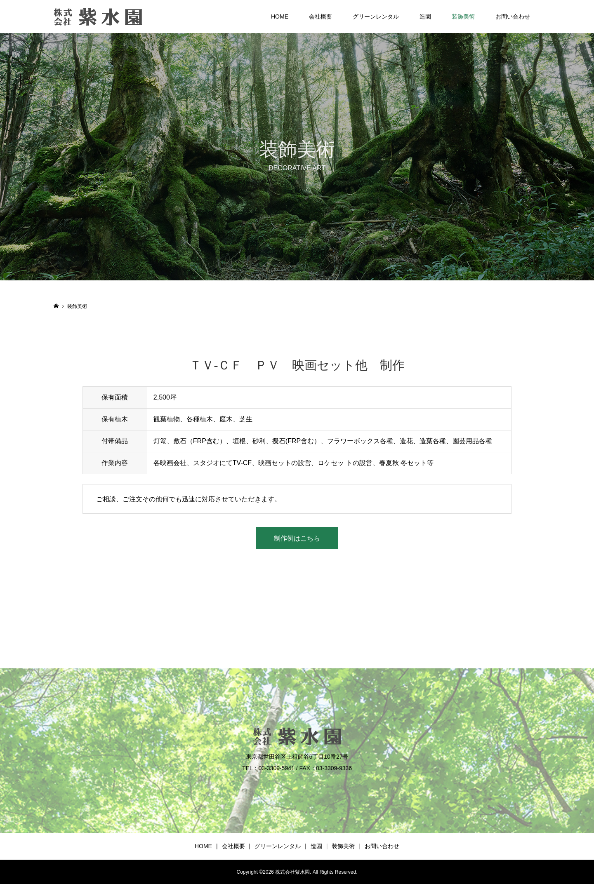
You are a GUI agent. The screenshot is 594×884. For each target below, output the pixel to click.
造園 (425, 16)
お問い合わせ (512, 16)
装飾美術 (463, 16)
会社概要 (320, 16)
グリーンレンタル (376, 16)
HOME (279, 16)
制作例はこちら (297, 538)
